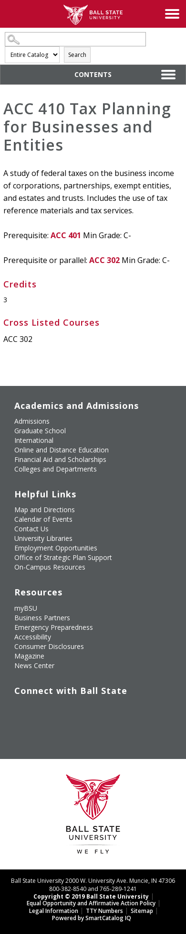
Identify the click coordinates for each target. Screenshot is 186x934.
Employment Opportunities (55, 547)
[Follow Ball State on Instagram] (81, 704)
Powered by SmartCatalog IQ (91, 918)
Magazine (29, 655)
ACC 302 (104, 260)
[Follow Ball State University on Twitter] (37, 704)
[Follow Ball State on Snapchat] (37, 721)
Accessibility (32, 636)
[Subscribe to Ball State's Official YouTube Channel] (59, 704)
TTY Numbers (104, 911)
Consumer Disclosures (49, 646)
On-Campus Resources (49, 566)
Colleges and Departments (55, 468)
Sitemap (142, 911)
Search (77, 55)
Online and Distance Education (61, 449)
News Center (34, 665)
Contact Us (31, 528)
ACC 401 (66, 235)
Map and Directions (44, 509)
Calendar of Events (43, 519)
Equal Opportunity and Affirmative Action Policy (91, 903)
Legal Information (53, 911)
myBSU (25, 608)
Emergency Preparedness (53, 627)
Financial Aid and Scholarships (60, 459)
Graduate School (40, 430)
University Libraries (43, 538)
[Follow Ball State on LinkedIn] (15, 721)
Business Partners (42, 617)
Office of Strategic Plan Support (63, 557)
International (33, 440)
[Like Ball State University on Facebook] (15, 704)
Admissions (32, 421)
